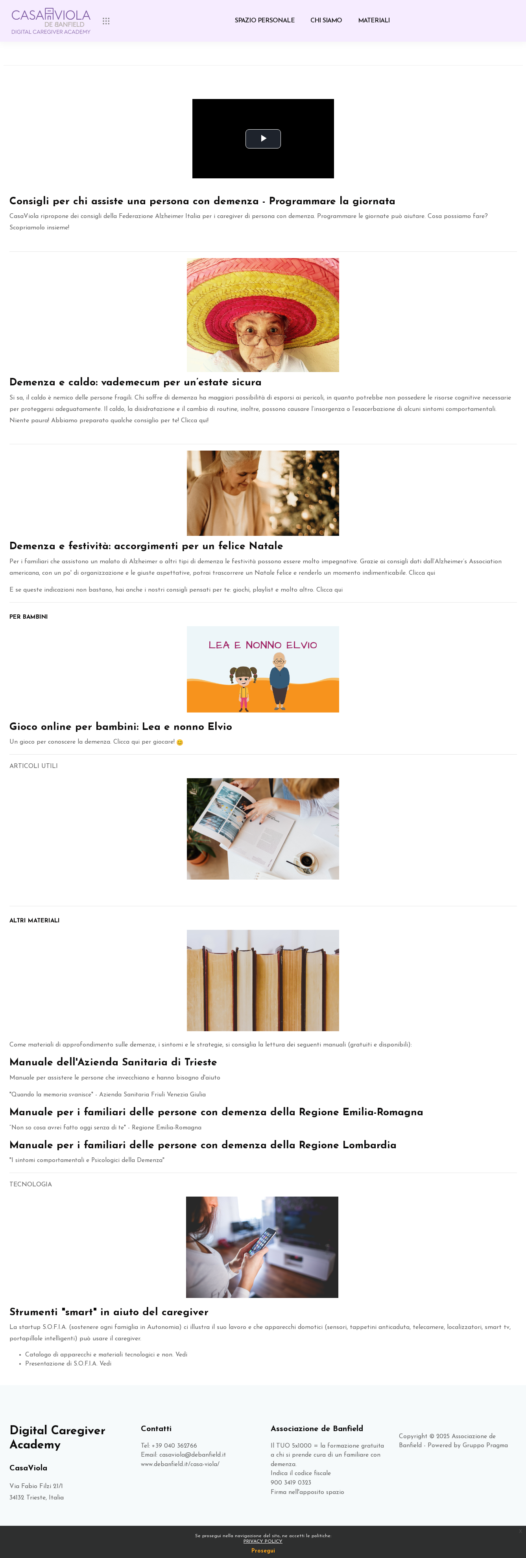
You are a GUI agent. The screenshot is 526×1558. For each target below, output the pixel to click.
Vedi (183, 1354)
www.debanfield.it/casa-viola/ (182, 1464)
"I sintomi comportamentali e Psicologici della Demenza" (89, 1159)
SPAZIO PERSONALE (265, 21)
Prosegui (263, 1551)
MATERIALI (374, 21)
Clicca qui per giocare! (144, 741)
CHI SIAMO (326, 21)
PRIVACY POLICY (263, 1541)
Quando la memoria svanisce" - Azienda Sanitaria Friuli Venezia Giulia (111, 1094)
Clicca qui (422, 571)
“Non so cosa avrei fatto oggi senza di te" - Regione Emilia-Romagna (108, 1127)
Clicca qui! (194, 420)
